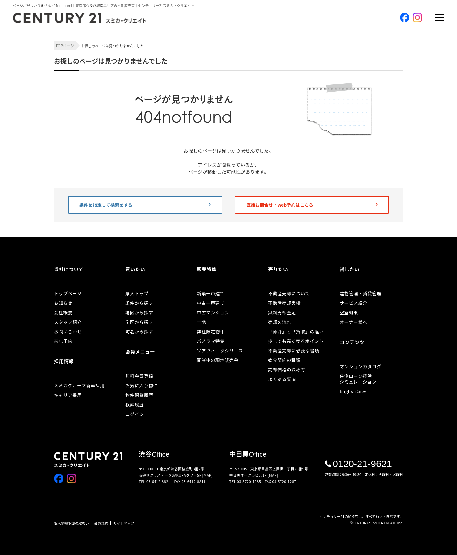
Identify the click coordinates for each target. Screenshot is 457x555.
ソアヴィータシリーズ (220, 350)
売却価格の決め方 (286, 369)
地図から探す (139, 312)
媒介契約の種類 (284, 360)
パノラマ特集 (211, 341)
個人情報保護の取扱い (71, 522)
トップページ (68, 293)
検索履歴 (134, 404)
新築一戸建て (211, 293)
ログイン (134, 414)
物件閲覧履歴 (139, 395)
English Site (353, 391)
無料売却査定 (282, 312)
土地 (201, 322)
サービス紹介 (354, 303)
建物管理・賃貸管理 (360, 293)
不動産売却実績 (284, 303)
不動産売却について (289, 293)
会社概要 (63, 312)
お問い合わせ (68, 331)
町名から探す (139, 331)
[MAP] (207, 475)
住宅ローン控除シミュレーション (358, 379)
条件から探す (139, 303)
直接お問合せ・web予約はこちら (312, 205)
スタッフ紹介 (68, 322)
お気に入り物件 (141, 385)
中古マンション (213, 312)
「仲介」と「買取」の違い (296, 331)
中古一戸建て (211, 303)
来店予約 (63, 341)
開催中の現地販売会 (217, 360)
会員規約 (101, 522)
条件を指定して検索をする (145, 205)
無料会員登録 (139, 376)
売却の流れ (279, 322)
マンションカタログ (360, 366)
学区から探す (139, 322)
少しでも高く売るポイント (296, 341)
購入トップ (137, 293)
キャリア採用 (68, 395)
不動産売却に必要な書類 (293, 350)
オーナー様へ (354, 322)
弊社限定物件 (211, 331)
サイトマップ (123, 522)
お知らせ (63, 303)
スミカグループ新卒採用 (79, 385)
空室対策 (349, 312)
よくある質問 (282, 379)
